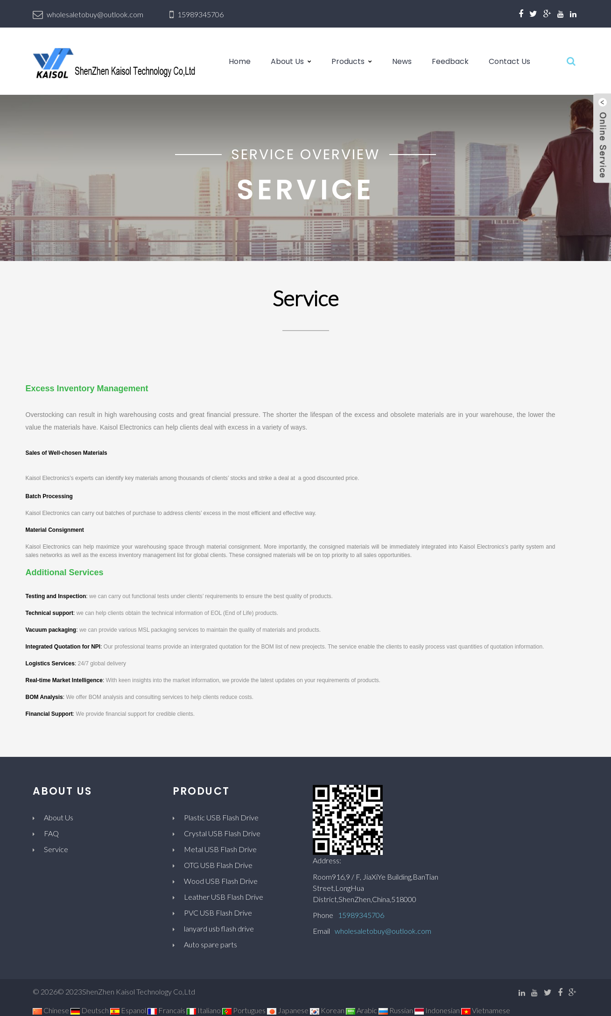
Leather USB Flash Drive (223, 896)
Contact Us (509, 61)
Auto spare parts (210, 944)
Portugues (244, 1010)
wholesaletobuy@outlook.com (95, 14)
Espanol (128, 1010)
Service (56, 849)
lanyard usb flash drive (219, 928)
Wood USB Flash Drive (221, 880)
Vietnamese (485, 1010)
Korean (327, 1010)
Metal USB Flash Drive (220, 849)
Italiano (204, 1010)
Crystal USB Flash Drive (222, 833)
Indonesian (437, 1010)
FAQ (51, 833)
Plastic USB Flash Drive (221, 817)
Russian (396, 1010)
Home (240, 61)
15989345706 (200, 14)
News (402, 61)
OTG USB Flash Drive (218, 865)
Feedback (450, 61)
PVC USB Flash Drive (218, 912)
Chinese (51, 1010)
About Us (287, 61)
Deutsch (89, 1010)
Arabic (361, 1010)
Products (348, 61)
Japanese (288, 1010)
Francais (166, 1010)
